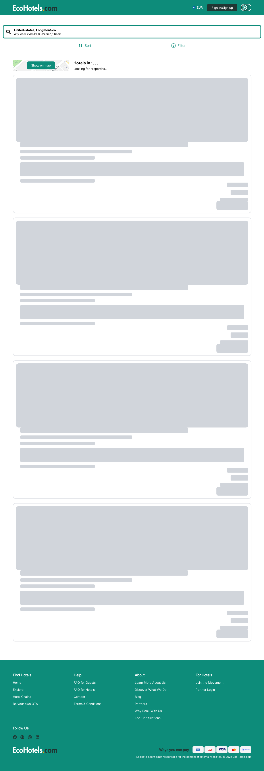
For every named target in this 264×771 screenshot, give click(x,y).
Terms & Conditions (87, 704)
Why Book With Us (148, 711)
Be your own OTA (25, 704)
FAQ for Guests (85, 682)
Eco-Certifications (147, 718)
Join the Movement (210, 682)
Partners (141, 704)
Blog (138, 696)
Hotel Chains (22, 696)
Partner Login (205, 689)
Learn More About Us (150, 682)
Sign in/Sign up (222, 8)
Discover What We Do (150, 689)
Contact (79, 696)
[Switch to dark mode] (246, 7)
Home (17, 682)
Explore (18, 689)
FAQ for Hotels (84, 689)
